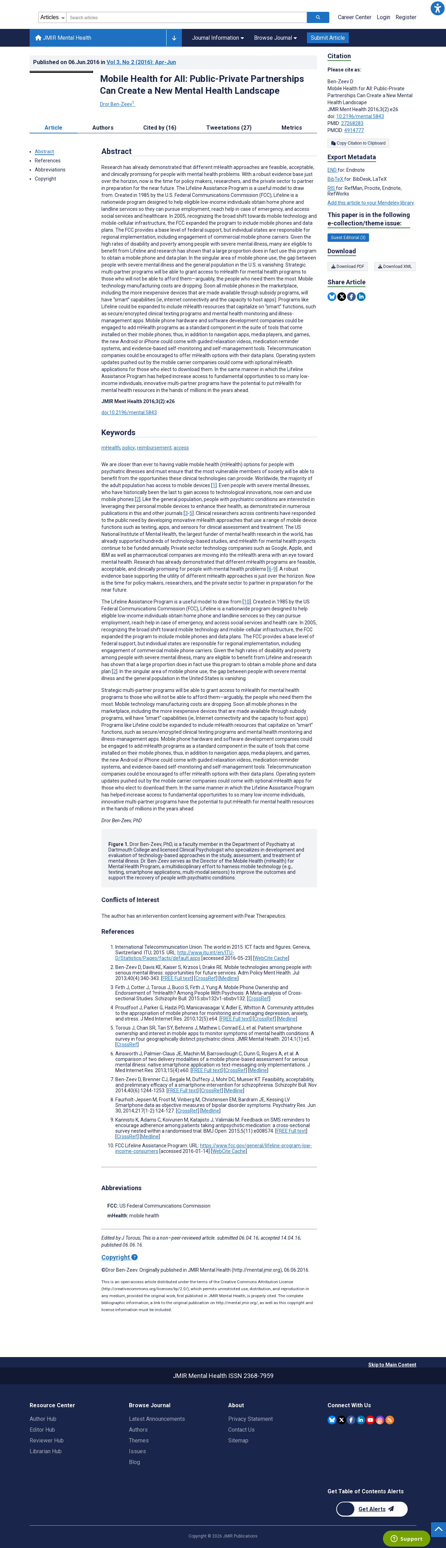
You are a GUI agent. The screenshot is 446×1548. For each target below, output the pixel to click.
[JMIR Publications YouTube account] (370, 1420)
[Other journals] (174, 38)
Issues (137, 1451)
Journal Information (218, 37)
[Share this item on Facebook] (351, 296)
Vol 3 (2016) (141, 62)
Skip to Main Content (392, 1365)
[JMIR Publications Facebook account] (351, 1420)
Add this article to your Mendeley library (371, 203)
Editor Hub (42, 1429)
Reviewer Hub (47, 1440)
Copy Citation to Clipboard (358, 143)
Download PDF (347, 266)
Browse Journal (275, 37)
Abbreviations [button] (50, 169)
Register (405, 17)
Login (383, 17)
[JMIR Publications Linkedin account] (360, 1420)
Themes (139, 1440)
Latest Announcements (157, 1419)
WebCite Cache (271, 958)
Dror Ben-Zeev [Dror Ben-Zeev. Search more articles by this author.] (118, 104)
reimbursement (154, 447)
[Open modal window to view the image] (61, 72)
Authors (138, 1429)
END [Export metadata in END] (333, 170)
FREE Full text (177, 978)
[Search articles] (318, 17)
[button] (437, 8)
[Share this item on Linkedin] (361, 296)
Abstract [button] (44, 151)
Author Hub (43, 1419)
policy (128, 447)
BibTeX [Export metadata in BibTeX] (336, 179)
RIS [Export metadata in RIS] (332, 188)
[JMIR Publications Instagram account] (380, 1420)
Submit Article (328, 37)
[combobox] (186, 17)
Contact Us (241, 1429)
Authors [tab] (103, 127)
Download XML (396, 266)
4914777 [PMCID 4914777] (354, 130)
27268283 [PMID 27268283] (352, 123)
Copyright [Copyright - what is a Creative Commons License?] (119, 1257)
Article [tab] (53, 127)
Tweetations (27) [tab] (229, 127)
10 (246, 601)
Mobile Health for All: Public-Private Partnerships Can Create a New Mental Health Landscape (202, 85)
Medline (228, 978)
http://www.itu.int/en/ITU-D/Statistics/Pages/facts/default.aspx (174, 955)
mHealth (110, 447)
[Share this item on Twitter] (341, 296)
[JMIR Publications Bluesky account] (332, 1420)
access (181, 447)
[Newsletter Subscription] (372, 1509)
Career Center (354, 17)
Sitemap (238, 1440)
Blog (134, 1462)
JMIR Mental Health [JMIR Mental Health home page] (63, 37)
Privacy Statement (250, 1419)
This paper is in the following (369, 219)
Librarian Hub (46, 1451)
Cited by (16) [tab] (159, 127)
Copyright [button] (45, 179)
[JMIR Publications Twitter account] (341, 1420)
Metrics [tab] (292, 127)
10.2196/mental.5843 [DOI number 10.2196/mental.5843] (360, 116)
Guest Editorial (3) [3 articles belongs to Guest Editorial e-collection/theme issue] (348, 237)
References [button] (48, 160)
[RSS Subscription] (389, 1420)
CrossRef (205, 978)
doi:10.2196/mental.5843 (129, 412)
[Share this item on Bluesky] (332, 296)
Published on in (104, 62)
